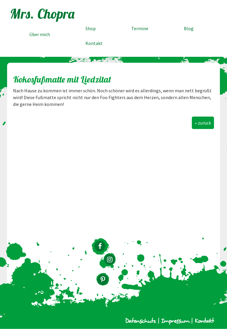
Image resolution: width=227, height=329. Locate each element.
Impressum (175, 321)
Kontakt (94, 43)
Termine (139, 28)
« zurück (203, 123)
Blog (189, 28)
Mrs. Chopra (42, 13)
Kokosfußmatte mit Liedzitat (62, 79)
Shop (90, 28)
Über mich (39, 34)
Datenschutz (140, 321)
